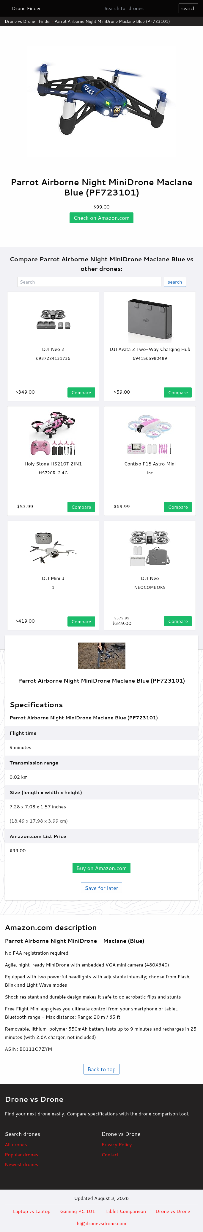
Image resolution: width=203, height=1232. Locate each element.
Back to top (101, 1069)
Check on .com (101, 218)
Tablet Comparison (125, 1211)
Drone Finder (26, 8)
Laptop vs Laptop (32, 1211)
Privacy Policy (117, 1144)
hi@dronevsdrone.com (101, 1223)
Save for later (101, 888)
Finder (45, 21)
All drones (16, 1144)
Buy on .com (101, 868)
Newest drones (21, 1164)
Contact (110, 1154)
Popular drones (21, 1154)
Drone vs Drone (20, 21)
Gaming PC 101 (77, 1211)
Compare (81, 392)
